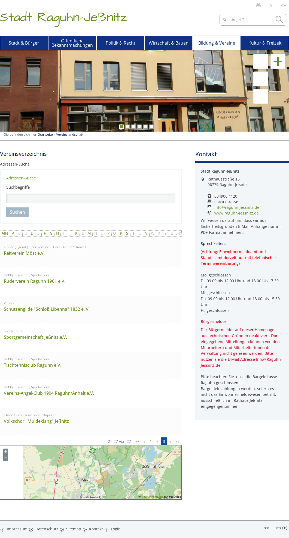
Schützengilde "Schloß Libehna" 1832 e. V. (47, 309)
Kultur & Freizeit (265, 43)
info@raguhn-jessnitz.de (236, 207)
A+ (283, 5)
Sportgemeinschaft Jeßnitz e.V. (35, 337)
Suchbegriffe (18, 187)
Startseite (45, 134)
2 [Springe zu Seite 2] (157, 441)
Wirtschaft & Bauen (168, 43)
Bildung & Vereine (216, 43)
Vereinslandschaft (69, 134)
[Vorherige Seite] (144, 441)
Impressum (16, 527)
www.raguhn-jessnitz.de (236, 213)
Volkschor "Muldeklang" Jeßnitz (36, 421)
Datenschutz (44, 527)
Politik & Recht (120, 43)
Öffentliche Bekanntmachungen (72, 43)
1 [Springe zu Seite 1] (151, 441)
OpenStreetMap (152, 497)
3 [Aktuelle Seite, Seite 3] (164, 441)
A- (271, 5)
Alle (5, 233)
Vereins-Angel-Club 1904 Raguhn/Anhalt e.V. (49, 393)
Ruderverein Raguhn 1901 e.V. (34, 281)
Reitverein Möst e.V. (24, 253)
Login (113, 527)
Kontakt (93, 527)
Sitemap (71, 527)
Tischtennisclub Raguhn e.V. (32, 365)
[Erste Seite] (137, 441)
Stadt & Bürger (24, 43)
